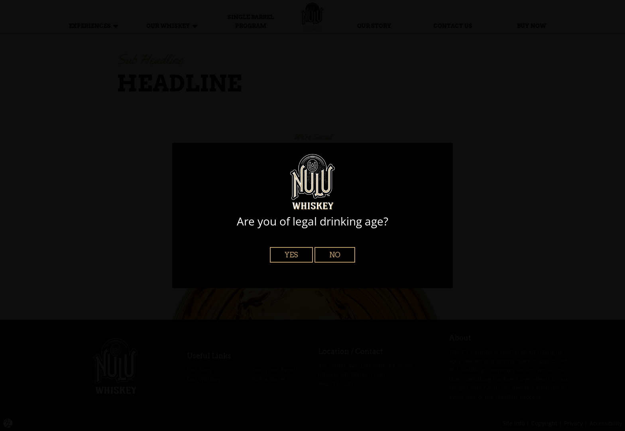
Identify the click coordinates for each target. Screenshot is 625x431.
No (334, 255)
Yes (291, 255)
